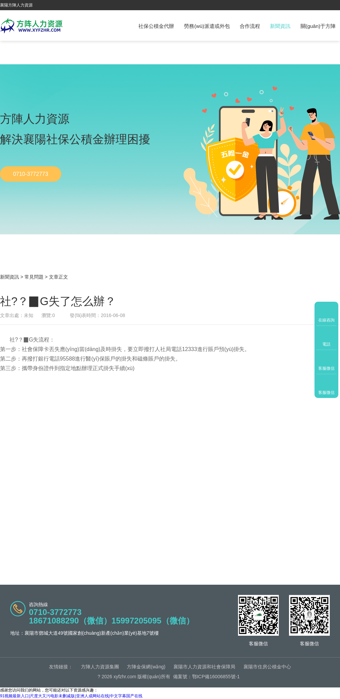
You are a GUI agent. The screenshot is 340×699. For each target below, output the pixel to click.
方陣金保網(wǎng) (146, 666)
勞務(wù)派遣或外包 (207, 26)
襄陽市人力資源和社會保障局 (204, 666)
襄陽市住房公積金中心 (267, 666)
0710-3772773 (30, 174)
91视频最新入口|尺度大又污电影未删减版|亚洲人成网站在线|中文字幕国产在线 (71, 696)
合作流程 (250, 26)
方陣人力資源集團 (100, 666)
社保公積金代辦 (156, 26)
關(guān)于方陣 (318, 26)
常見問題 (34, 277)
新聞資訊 (280, 26)
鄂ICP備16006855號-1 (216, 676)
